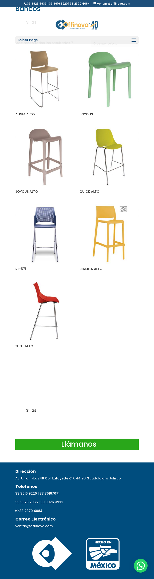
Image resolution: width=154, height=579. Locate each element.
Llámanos (79, 444)
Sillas (31, 410)
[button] (141, 566)
